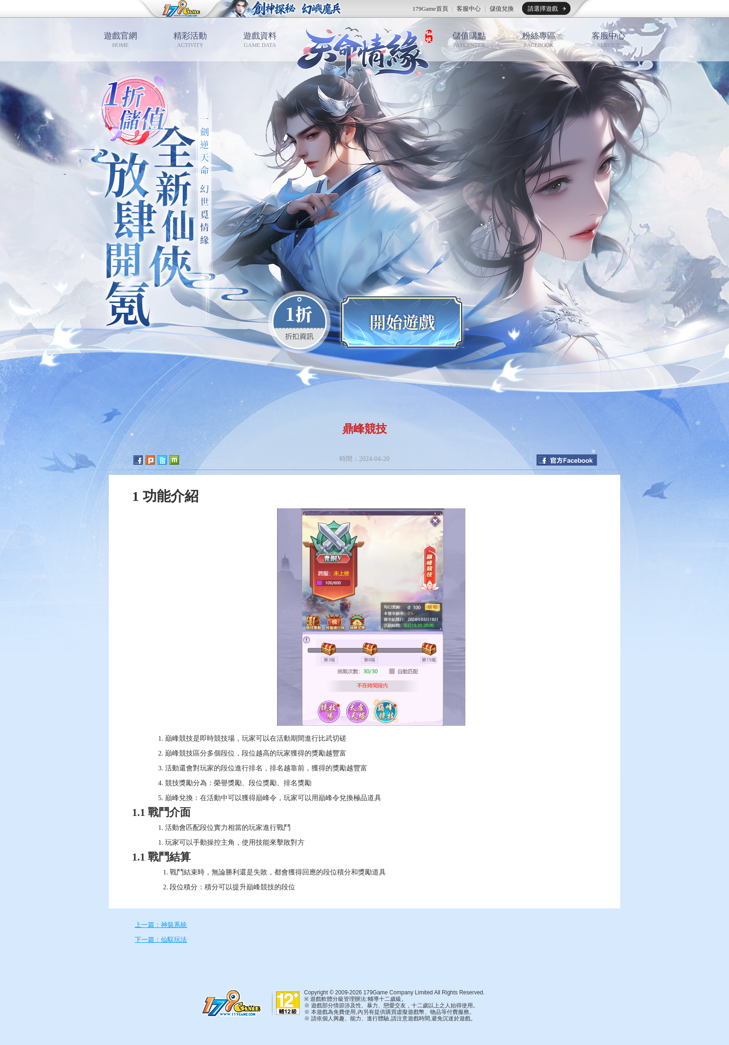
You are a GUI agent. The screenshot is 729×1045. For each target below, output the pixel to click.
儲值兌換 (502, 8)
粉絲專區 (539, 39)
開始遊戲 (402, 322)
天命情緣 (364, 50)
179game (175, 9)
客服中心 (469, 8)
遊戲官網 (120, 39)
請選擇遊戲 (543, 8)
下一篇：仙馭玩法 (161, 939)
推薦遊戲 (278, 9)
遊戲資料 (260, 39)
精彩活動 (190, 39)
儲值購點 (469, 39)
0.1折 (299, 322)
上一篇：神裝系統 (161, 924)
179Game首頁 (430, 8)
